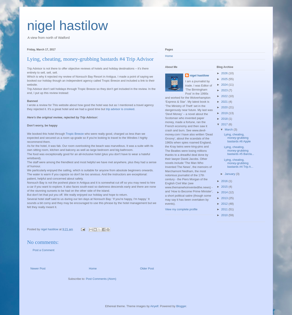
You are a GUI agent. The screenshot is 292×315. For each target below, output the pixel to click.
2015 (225, 186)
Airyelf (154, 306)
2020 (225, 107)
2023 (225, 90)
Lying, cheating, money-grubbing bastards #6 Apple (237, 138)
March (229, 129)
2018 (225, 118)
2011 (225, 209)
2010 (225, 215)
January (230, 174)
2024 (225, 84)
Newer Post (38, 268)
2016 (225, 181)
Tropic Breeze (75, 133)
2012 (225, 203)
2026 (225, 73)
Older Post (147, 268)
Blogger (181, 306)
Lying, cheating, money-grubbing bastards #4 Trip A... (238, 163)
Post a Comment (44, 250)
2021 (225, 101)
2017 (225, 124)
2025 (225, 79)
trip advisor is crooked (120, 109)
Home (93, 268)
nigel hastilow (67, 25)
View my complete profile (181, 209)
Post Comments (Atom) (101, 278)
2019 (225, 113)
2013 (225, 198)
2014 (225, 192)
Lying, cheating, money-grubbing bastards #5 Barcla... (239, 150)
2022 (225, 96)
